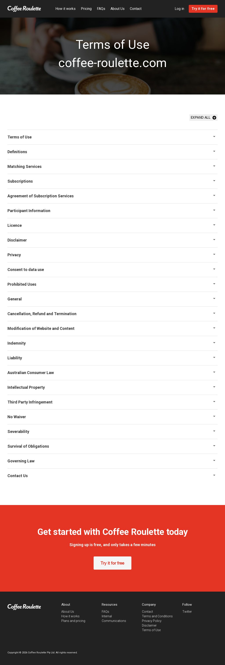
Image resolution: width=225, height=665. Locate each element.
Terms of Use (151, 630)
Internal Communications (119, 616)
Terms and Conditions (157, 616)
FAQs (100, 9)
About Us (117, 9)
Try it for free (112, 563)
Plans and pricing (73, 621)
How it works (65, 9)
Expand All (204, 118)
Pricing (85, 9)
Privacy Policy (152, 621)
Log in (180, 9)
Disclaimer (149, 625)
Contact (135, 9)
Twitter (187, 611)
